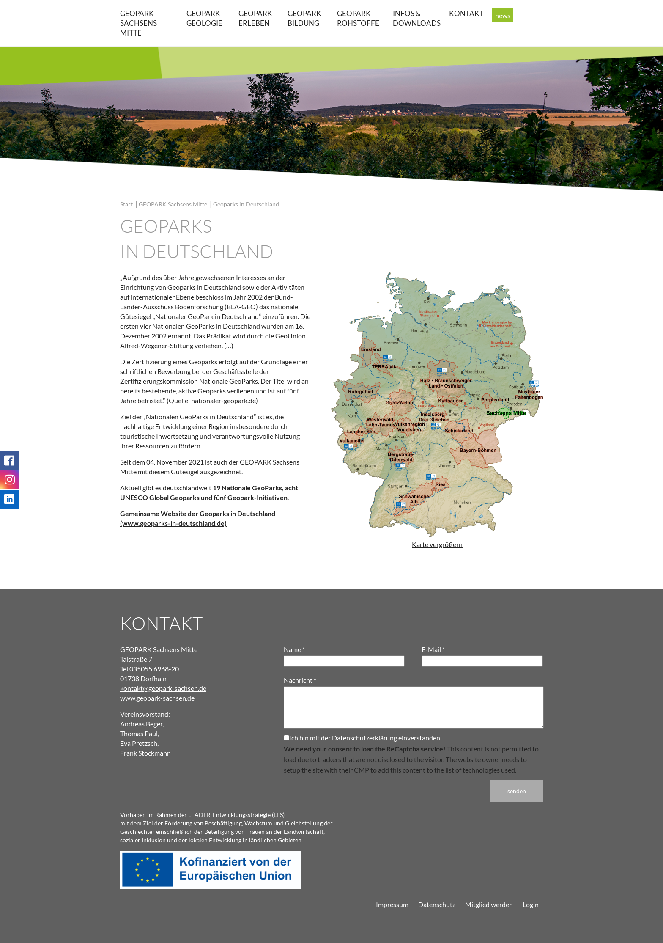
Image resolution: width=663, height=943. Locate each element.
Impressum (392, 904)
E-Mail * (433, 649)
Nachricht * (300, 680)
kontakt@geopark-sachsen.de (163, 688)
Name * (294, 649)
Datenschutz (436, 904)
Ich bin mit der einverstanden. (362, 738)
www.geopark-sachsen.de (157, 698)
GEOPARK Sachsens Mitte (138, 23)
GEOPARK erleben (255, 18)
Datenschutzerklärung (364, 738)
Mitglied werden (489, 904)
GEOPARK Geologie (204, 18)
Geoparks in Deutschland (246, 204)
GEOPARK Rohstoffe (358, 18)
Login (531, 904)
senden (516, 791)
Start (126, 204)
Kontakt (466, 13)
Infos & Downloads (417, 18)
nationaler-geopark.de (223, 400)
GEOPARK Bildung (304, 18)
